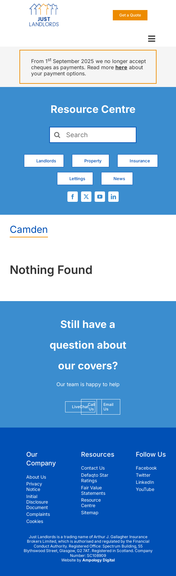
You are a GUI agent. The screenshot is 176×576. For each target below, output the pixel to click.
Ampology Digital (98, 560)
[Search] (92, 135)
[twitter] (86, 196)
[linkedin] (113, 196)
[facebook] (72, 196)
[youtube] (100, 196)
